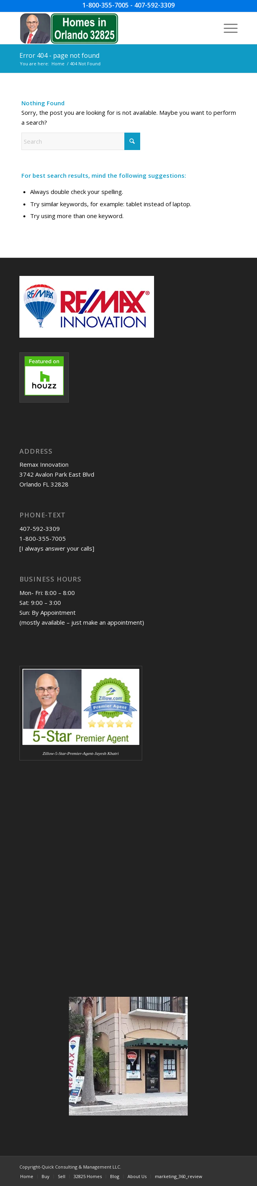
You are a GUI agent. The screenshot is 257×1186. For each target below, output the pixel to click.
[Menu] (227, 28)
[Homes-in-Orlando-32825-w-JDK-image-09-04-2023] (106, 28)
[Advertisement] (59, 832)
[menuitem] (227, 28)
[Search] (80, 141)
